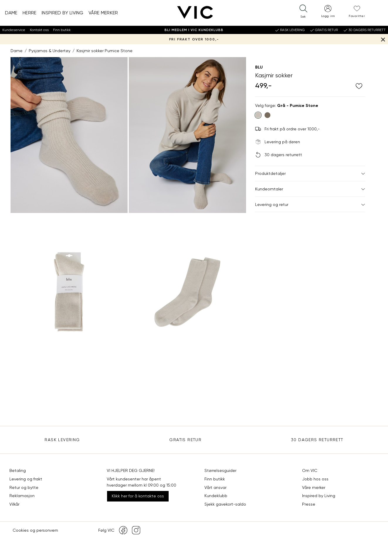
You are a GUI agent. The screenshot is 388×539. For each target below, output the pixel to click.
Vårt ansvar (215, 487)
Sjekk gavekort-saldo (225, 504)
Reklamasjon (22, 495)
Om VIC (309, 470)
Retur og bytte (23, 487)
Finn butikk (62, 30)
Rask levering (62, 439)
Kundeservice (13, 30)
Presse (308, 504)
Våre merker (103, 13)
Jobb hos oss (315, 479)
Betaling (17, 470)
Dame (11, 13)
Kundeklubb (215, 495)
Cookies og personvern (35, 530)
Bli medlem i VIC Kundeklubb (194, 30)
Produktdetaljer (310, 173)
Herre (30, 13)
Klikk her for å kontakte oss (138, 496)
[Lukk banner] (383, 39)
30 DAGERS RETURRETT (317, 439)
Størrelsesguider (220, 470)
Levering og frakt (25, 479)
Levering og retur (310, 204)
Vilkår (14, 504)
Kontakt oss (39, 30)
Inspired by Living (63, 13)
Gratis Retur (185, 439)
